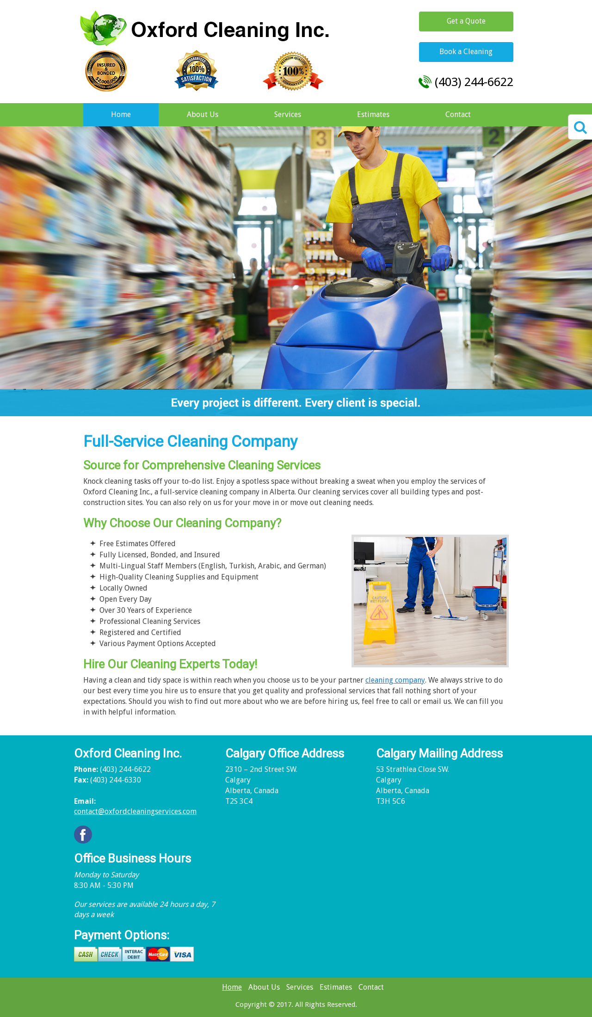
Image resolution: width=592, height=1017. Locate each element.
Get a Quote (466, 21)
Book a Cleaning (466, 51)
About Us (202, 114)
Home (121, 114)
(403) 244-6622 (474, 82)
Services (287, 114)
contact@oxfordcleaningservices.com (135, 811)
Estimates (373, 114)
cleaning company (395, 680)
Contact (458, 114)
